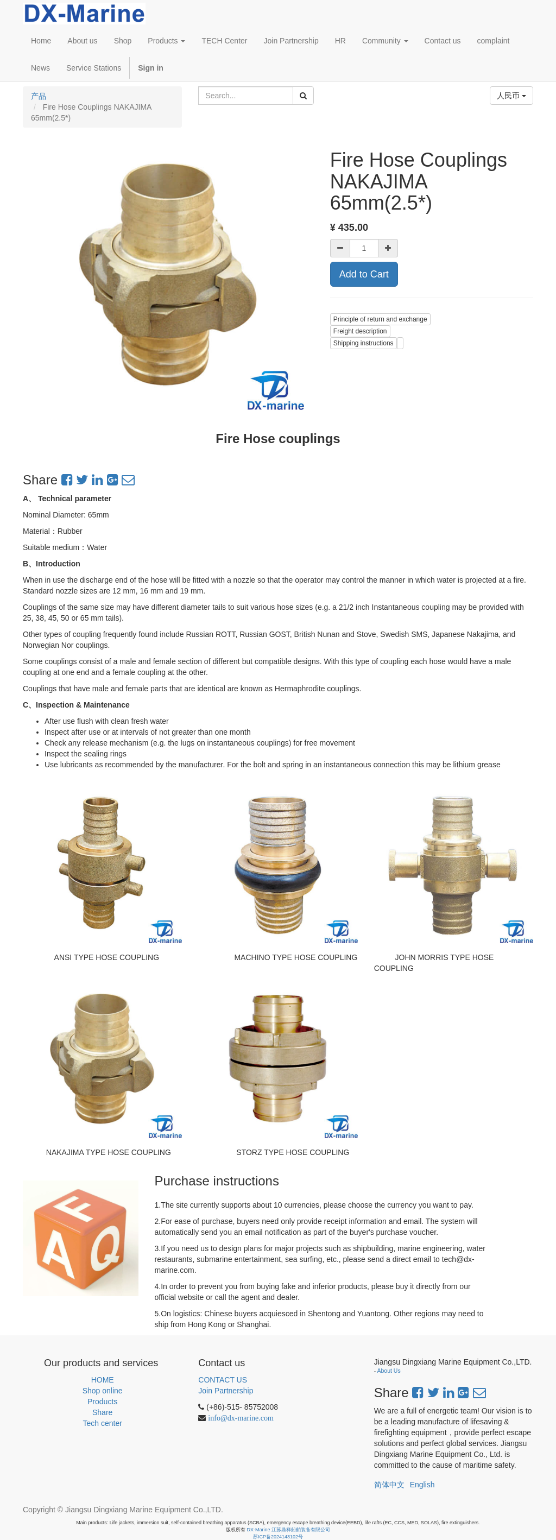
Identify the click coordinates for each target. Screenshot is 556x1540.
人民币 (511, 95)
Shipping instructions (363, 343)
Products (102, 1401)
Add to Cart (364, 274)
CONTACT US (222, 1379)
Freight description (360, 331)
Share (102, 1412)
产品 (38, 96)
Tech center (102, 1423)
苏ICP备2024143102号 (278, 1536)
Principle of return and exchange (380, 319)
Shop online (103, 1390)
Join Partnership (225, 1390)
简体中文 (389, 1484)
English (422, 1484)
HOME (102, 1379)
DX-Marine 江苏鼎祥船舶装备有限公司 (289, 1529)
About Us (389, 1370)
